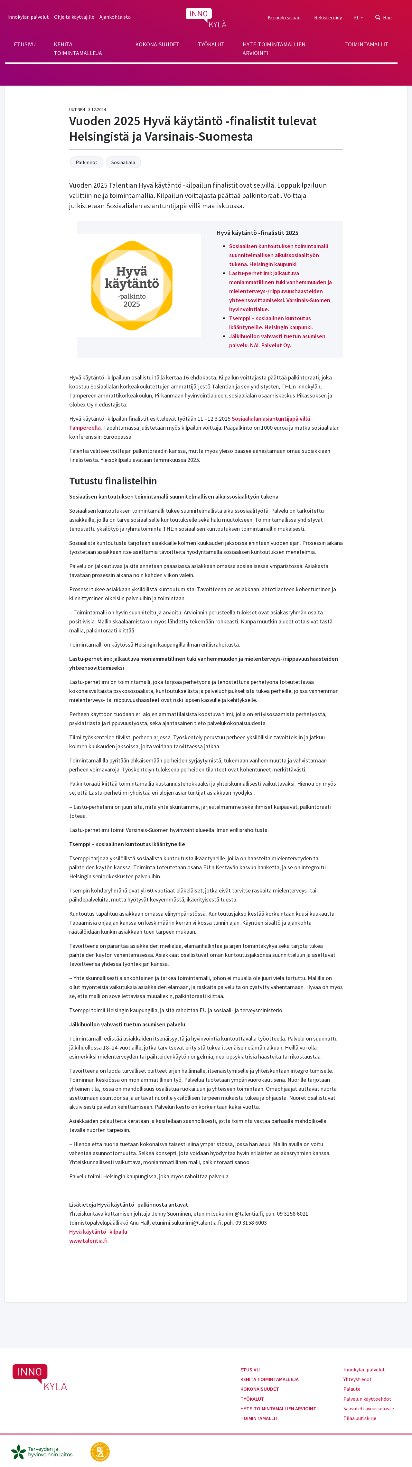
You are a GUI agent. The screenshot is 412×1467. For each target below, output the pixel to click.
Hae (387, 17)
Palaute (351, 1389)
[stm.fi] (100, 1451)
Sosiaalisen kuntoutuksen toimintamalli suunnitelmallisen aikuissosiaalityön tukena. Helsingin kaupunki (278, 255)
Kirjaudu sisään (284, 17)
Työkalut (211, 44)
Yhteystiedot (357, 1379)
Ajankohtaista (115, 17)
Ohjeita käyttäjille (74, 17)
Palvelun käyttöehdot (367, 1399)
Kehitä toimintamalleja (78, 49)
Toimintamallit (366, 44)
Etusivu (25, 44)
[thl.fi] (45, 1451)
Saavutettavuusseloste (368, 1408)
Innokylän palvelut (28, 17)
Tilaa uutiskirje (359, 1418)
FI (356, 17)
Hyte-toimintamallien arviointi (274, 49)
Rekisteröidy (328, 17)
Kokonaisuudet (157, 44)
